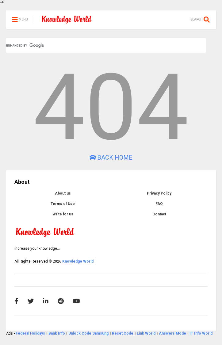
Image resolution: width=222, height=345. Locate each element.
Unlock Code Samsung (88, 333)
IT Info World (200, 333)
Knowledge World (78, 261)
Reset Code (122, 333)
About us (63, 193)
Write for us (62, 214)
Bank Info (56, 333)
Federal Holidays (31, 333)
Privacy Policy (159, 193)
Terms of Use (63, 204)
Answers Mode (172, 333)
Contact (159, 214)
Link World (146, 333)
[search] (98, 45)
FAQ (159, 204)
